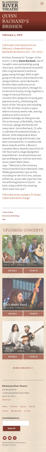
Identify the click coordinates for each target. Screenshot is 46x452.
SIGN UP (11, 428)
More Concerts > (23, 368)
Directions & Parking (10, 216)
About (4, 406)
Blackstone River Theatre (12, 9)
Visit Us (32, 406)
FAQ (4, 219)
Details (12, 270)
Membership (16, 411)
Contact (27, 411)
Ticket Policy (7, 212)
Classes (23, 406)
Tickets (33, 270)
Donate (5, 411)
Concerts (13, 406)
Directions (6, 400)
